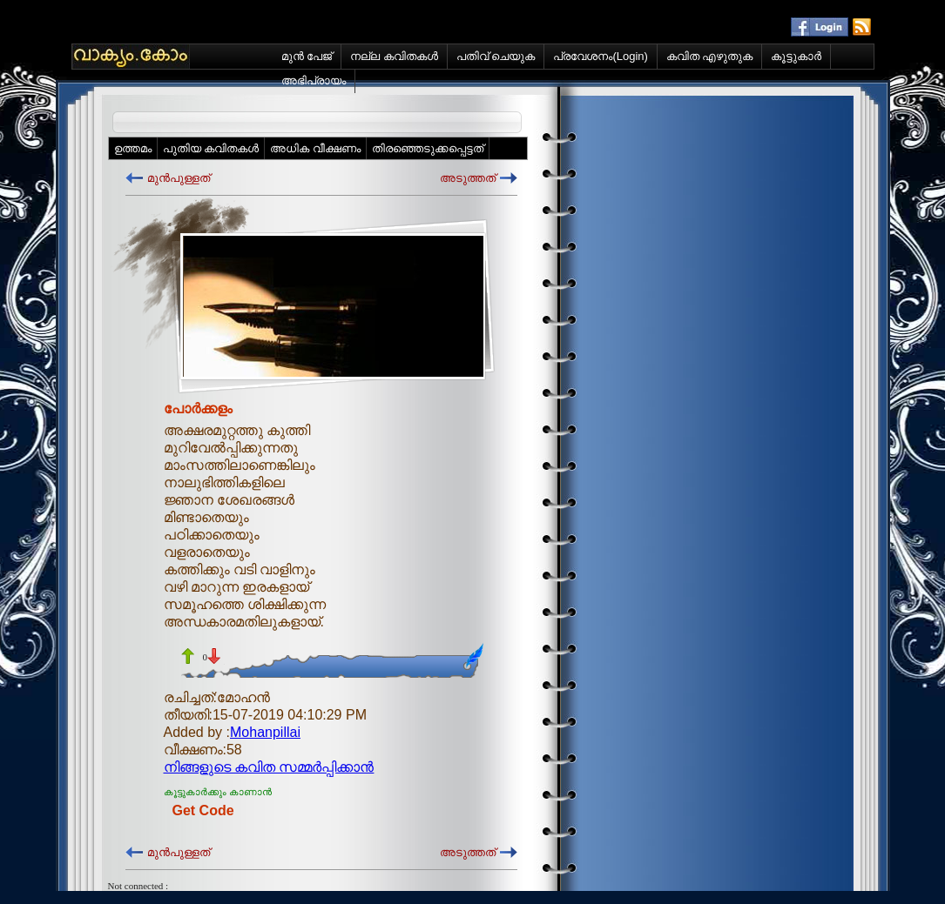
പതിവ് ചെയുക (496, 56)
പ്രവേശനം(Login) (600, 56)
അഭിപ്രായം (313, 80)
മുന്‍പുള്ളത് (178, 177)
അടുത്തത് (468, 177)
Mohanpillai (265, 732)
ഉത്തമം (133, 148)
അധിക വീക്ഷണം (315, 148)
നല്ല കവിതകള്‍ (394, 56)
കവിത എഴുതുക (709, 56)
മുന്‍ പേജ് (307, 56)
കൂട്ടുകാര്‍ (796, 56)
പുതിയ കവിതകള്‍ (211, 148)
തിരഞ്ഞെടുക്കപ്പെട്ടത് (427, 148)
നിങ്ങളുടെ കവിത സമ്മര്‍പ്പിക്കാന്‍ (269, 767)
